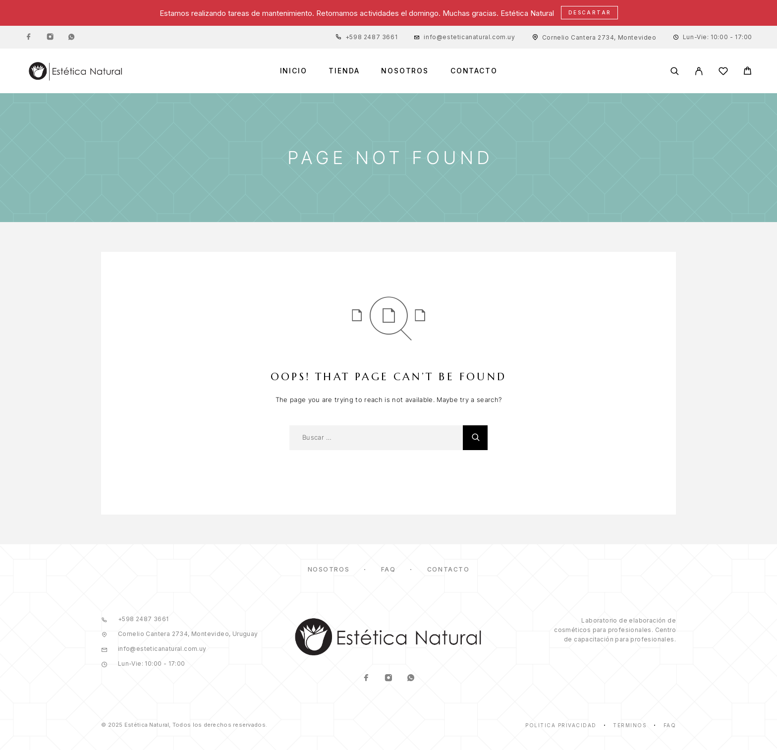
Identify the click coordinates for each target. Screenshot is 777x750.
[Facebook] (29, 37)
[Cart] (747, 72)
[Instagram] (50, 37)
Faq (670, 725)
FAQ (388, 569)
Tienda (344, 71)
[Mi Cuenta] (699, 71)
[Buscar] (675, 71)
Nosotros (405, 71)
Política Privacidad (561, 725)
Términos (630, 725)
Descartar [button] (589, 12)
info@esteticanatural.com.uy (469, 37)
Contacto (474, 71)
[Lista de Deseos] (723, 72)
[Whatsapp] (71, 37)
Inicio (293, 71)
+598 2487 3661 (371, 37)
